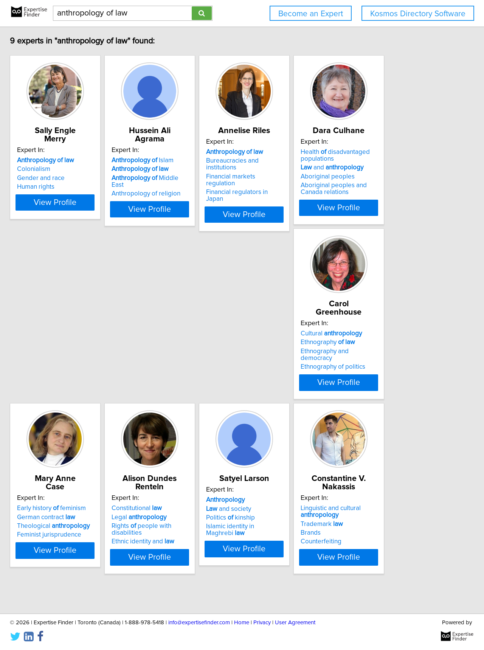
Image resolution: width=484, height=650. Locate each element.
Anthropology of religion (170, 186)
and (394, 175)
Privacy (262, 622)
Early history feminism (170, 341)
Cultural (53, 341)
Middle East (176, 178)
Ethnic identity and (280, 368)
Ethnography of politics (54, 368)
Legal (276, 350)
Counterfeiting (42, 556)
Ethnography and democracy (62, 359)
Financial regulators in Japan (289, 186)
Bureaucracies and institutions (291, 169)
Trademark (43, 538)
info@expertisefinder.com (199, 622)
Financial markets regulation (289, 178)
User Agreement (295, 622)
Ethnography (49, 350)
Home (241, 622)
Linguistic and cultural (52, 527)
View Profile (70, 216)
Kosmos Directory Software (417, 14)
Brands (32, 548)
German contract (165, 350)
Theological (172, 359)
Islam (167, 160)
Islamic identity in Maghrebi (407, 368)
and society (385, 350)
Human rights (41, 186)
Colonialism (39, 169)
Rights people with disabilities (295, 359)
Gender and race (46, 178)
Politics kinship (387, 359)
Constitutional (274, 341)
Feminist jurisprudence (168, 368)
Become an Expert (310, 14)
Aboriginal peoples (390, 185)
